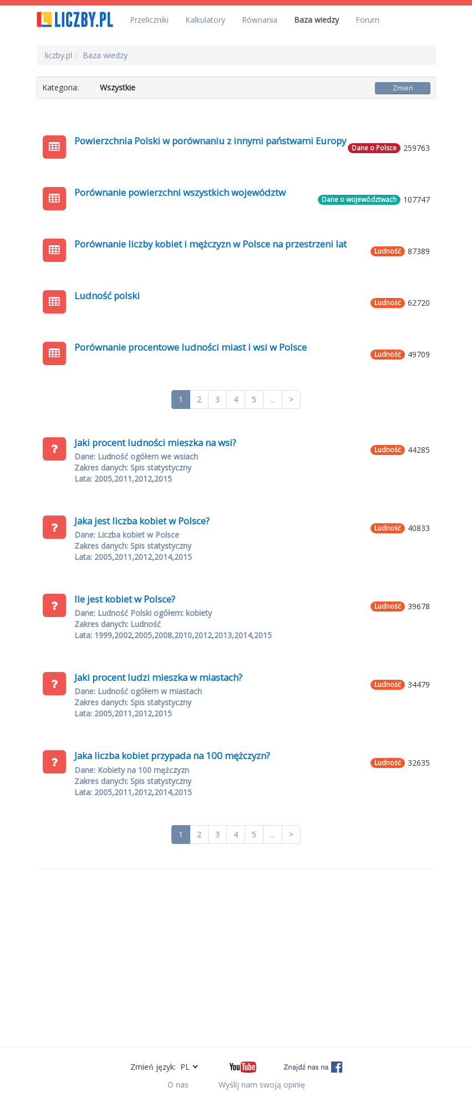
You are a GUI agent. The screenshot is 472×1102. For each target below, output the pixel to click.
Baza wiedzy (316, 19)
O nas (178, 1084)
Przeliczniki (149, 19)
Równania (259, 19)
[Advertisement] (236, 958)
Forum (367, 19)
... (272, 399)
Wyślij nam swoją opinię (262, 1084)
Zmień (403, 88)
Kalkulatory (205, 19)
